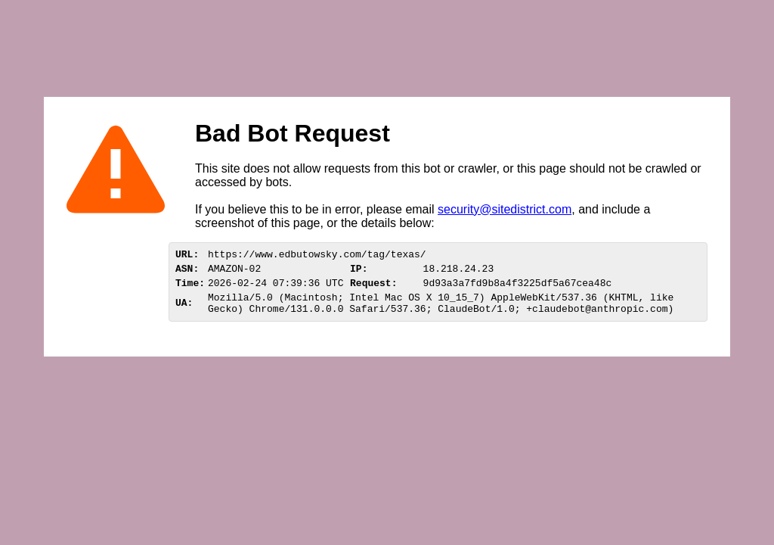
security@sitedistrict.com (504, 209)
